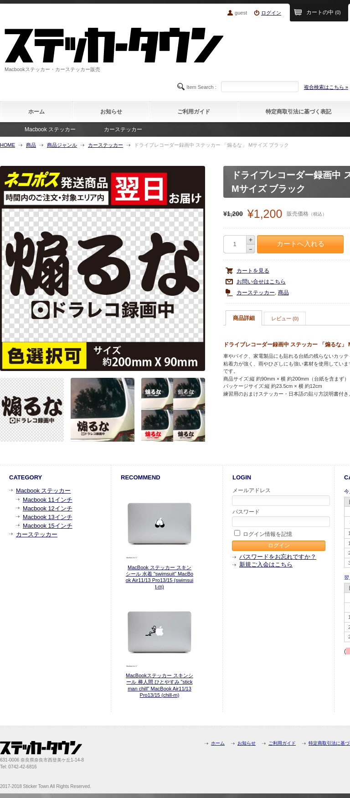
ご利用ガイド (193, 111)
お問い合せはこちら (261, 281)
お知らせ (111, 111)
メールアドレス (279, 496)
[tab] (244, 317)
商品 (31, 145)
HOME (7, 145)
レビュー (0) (285, 318)
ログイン (271, 12)
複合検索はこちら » (326, 87)
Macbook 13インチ (47, 517)
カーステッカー (123, 129)
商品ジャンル (62, 145)
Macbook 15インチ (47, 525)
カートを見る (253, 271)
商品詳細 (244, 318)
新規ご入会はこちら (266, 564)
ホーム (36, 111)
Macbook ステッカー (50, 129)
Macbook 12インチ (47, 508)
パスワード (279, 518)
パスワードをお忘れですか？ (277, 556)
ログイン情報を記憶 (263, 533)
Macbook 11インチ (47, 499)
